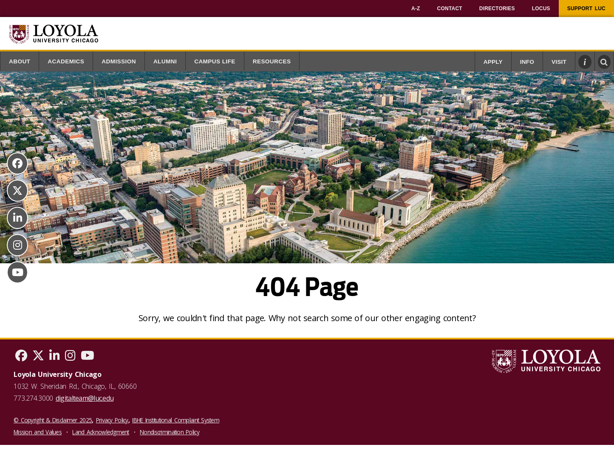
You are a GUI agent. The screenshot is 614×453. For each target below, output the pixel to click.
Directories (497, 8)
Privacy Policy (112, 420)
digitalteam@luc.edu (84, 398)
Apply (493, 62)
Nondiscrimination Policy (169, 432)
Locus (541, 8)
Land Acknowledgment (100, 432)
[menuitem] (416, 8)
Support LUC (586, 8)
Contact (449, 8)
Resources (272, 61)
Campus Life (214, 61)
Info (527, 62)
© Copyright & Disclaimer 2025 (53, 420)
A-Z (415, 8)
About (19, 61)
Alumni (165, 61)
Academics (66, 61)
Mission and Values (38, 432)
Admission (119, 61)
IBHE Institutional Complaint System (175, 420)
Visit (559, 62)
